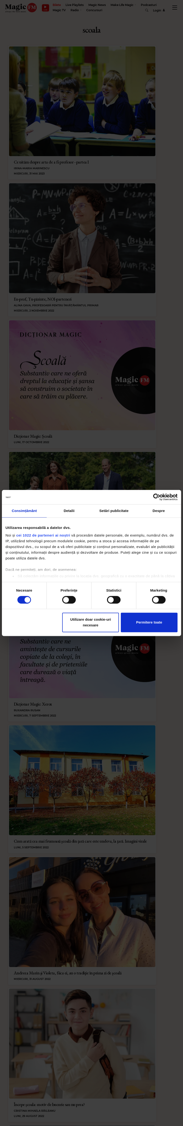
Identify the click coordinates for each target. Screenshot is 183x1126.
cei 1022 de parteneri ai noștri (43, 535)
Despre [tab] (158, 511)
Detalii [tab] (69, 511)
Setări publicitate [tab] (114, 511)
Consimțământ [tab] (24, 511)
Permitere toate (149, 622)
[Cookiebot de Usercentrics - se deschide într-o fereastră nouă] (157, 497)
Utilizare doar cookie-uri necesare (90, 622)
